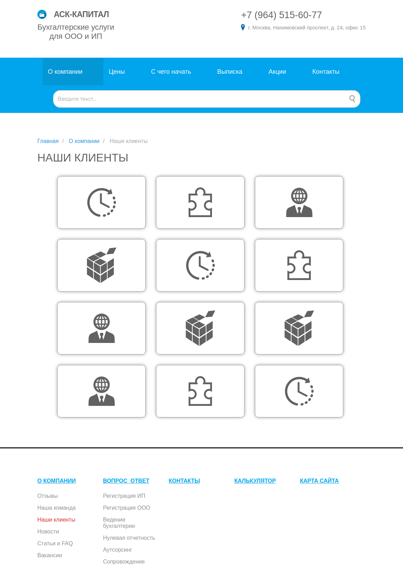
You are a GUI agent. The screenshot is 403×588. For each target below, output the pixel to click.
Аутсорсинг (117, 550)
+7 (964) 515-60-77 (281, 15)
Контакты (325, 71)
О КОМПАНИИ (56, 481)
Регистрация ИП (124, 496)
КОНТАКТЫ (184, 481)
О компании (65, 71)
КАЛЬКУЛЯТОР (255, 481)
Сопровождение (124, 562)
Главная (48, 141)
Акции (277, 71)
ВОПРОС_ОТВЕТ (126, 481)
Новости (48, 532)
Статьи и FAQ (55, 543)
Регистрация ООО (126, 508)
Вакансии (49, 555)
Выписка (229, 71)
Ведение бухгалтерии (119, 523)
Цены (117, 71)
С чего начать (171, 71)
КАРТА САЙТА (319, 481)
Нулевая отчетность (129, 538)
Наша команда (56, 508)
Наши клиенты (56, 520)
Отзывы (47, 496)
